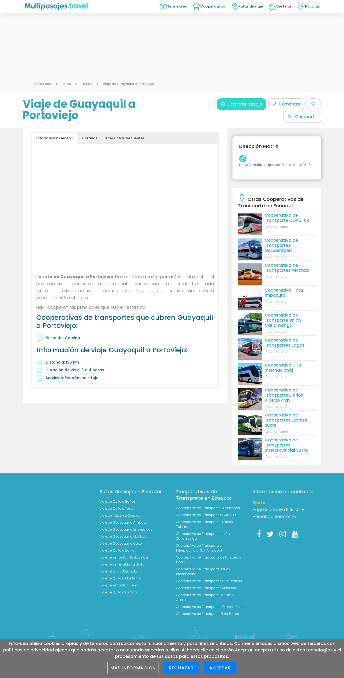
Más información (133, 668)
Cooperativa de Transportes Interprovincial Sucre (286, 445)
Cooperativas (212, 6)
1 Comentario (276, 257)
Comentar (286, 104)
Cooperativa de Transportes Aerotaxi (287, 267)
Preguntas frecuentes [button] (125, 138)
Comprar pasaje (241, 104)
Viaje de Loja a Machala (118, 571)
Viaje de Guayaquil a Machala (123, 536)
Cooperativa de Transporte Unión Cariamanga (283, 320)
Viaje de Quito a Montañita (120, 578)
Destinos (284, 6)
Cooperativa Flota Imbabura (284, 292)
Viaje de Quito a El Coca (118, 592)
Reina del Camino (63, 337)
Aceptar (220, 668)
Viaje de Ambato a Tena (118, 585)
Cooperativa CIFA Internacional (283, 367)
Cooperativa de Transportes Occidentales (281, 245)
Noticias (312, 6)
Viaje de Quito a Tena (116, 508)
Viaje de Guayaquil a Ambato (123, 522)
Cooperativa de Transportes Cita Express (209, 581)
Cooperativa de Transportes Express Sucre (286, 420)
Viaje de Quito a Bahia (117, 550)
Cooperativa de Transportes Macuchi (206, 588)
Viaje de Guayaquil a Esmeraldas (125, 529)
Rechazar (181, 668)
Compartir (302, 116)
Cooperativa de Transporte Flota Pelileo (207, 613)
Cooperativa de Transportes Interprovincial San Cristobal (199, 548)
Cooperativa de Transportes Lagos (284, 342)
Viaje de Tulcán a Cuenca (119, 515)
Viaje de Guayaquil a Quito (120, 543)
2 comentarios (277, 226)
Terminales (177, 6)
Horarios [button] (89, 138)
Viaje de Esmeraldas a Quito (121, 564)
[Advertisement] (172, 40)
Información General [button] (54, 138)
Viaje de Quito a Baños (117, 501)
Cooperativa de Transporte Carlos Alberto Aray (284, 395)
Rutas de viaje (250, 6)
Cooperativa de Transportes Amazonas (208, 508)
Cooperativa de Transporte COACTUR (287, 217)
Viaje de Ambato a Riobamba (123, 557)
